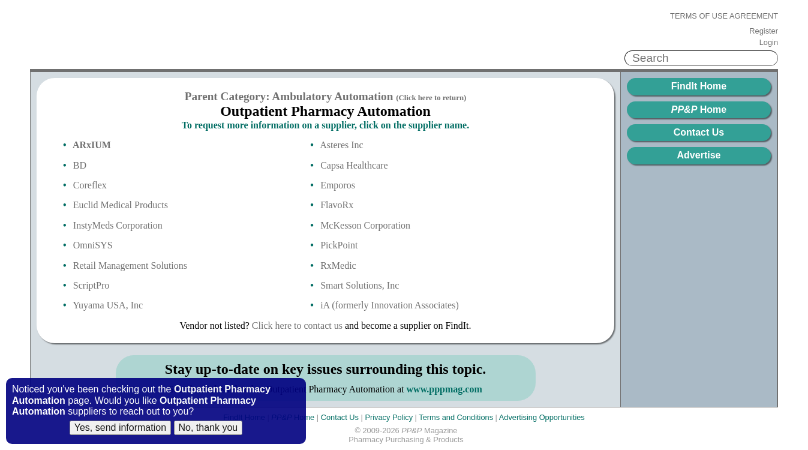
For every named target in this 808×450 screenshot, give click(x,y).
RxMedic (338, 265)
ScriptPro (91, 285)
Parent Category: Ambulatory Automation (326, 96)
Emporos (337, 185)
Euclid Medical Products (120, 205)
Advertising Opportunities (542, 417)
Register (763, 31)
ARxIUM (92, 145)
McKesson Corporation (365, 225)
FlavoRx (336, 205)
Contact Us (699, 132)
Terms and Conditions (456, 417)
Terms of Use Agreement (724, 16)
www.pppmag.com (444, 389)
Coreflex (90, 185)
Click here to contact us (297, 325)
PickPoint (339, 245)
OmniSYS (93, 245)
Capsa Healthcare (354, 165)
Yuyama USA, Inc (108, 305)
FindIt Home (698, 86)
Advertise (699, 155)
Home (698, 109)
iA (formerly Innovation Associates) (389, 305)
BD (79, 165)
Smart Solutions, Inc (359, 285)
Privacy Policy (389, 417)
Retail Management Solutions (130, 265)
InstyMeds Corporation (118, 225)
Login (768, 42)
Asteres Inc (341, 145)
